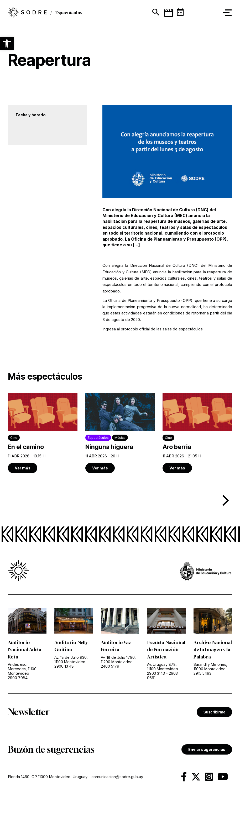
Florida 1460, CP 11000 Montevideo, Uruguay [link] (47, 784)
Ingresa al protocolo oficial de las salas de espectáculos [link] (152, 329)
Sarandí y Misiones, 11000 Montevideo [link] (210, 673)
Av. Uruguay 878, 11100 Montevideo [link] (162, 673)
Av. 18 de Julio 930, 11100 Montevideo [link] (71, 659)
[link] (42, 433)
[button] (7, 43)
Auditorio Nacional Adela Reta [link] (24, 650)
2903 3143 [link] (156, 680)
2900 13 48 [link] (64, 666)
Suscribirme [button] (214, 719)
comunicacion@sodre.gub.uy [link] (117, 784)
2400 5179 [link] (110, 666)
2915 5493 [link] (202, 680)
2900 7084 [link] (18, 677)
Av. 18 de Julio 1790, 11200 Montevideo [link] (118, 659)
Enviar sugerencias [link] (206, 756)
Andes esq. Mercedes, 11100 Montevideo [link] (22, 668)
